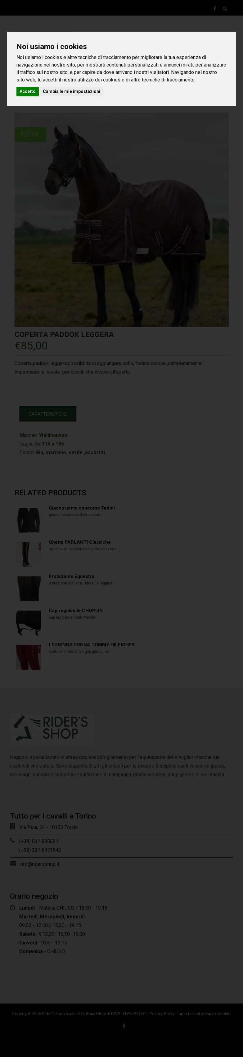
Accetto (28, 91)
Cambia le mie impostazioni (71, 91)
